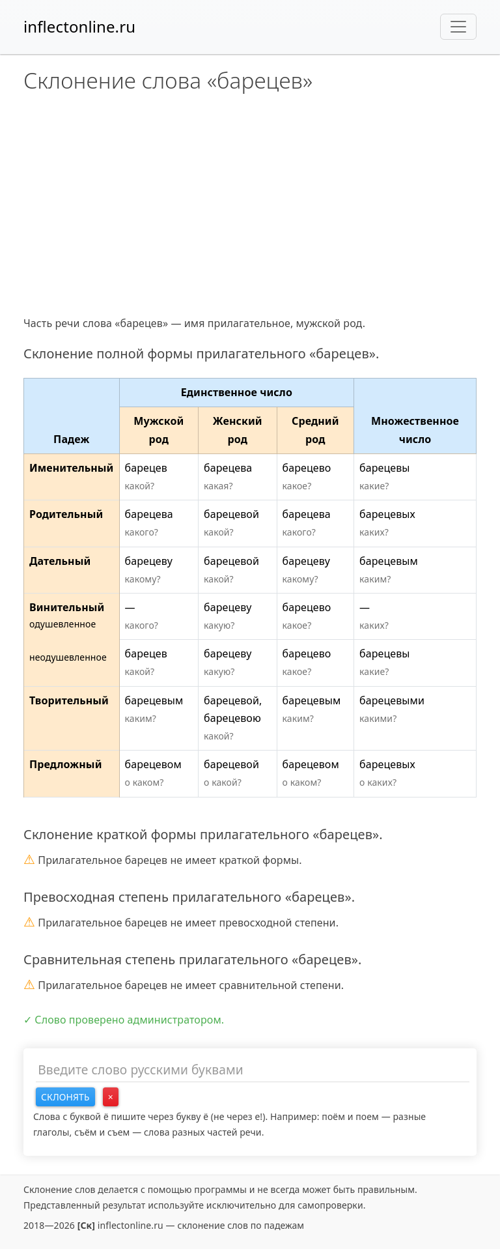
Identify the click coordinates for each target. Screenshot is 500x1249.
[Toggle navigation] (458, 27)
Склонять (65, 1097)
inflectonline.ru (79, 26)
